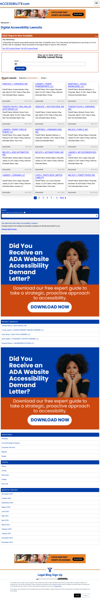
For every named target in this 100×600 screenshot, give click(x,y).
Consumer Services (8, 433)
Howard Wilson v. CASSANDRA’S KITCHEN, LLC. (18, 329)
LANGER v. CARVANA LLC (13, 164)
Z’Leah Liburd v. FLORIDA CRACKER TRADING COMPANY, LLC (23, 316)
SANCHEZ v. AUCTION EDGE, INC (49, 104)
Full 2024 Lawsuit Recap (29, 48)
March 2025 (6, 511)
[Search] (50, 202)
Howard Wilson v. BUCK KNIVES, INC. (14, 312)
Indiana (4, 465)
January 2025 (6, 519)
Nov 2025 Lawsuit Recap (11, 48)
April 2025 (5, 506)
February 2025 (7, 515)
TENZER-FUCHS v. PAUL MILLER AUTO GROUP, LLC (16, 105)
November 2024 (7, 528)
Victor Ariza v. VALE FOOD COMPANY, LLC (16, 320)
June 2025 (5, 497)
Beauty (4, 442)
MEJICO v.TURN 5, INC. (78, 124)
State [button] (43, 78)
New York (5, 470)
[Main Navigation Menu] (96, 3)
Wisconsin (5, 461)
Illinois (4, 452)
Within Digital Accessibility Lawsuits (12, 198)
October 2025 (6, 484)
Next (62, 184)
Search (4, 196)
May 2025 (5, 502)
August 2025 (6, 493)
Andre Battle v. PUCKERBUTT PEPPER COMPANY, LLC (20, 325)
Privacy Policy (58, 586)
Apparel (4, 438)
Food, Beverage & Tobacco (11, 429)
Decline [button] (86, 595)
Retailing (5, 425)
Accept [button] (77, 595)
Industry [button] (28, 78)
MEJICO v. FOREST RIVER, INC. (81, 164)
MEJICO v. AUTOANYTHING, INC (49, 144)
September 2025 (7, 489)
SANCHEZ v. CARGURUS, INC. (15, 84)
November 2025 (7, 480)
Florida (4, 457)
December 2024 (7, 524)
